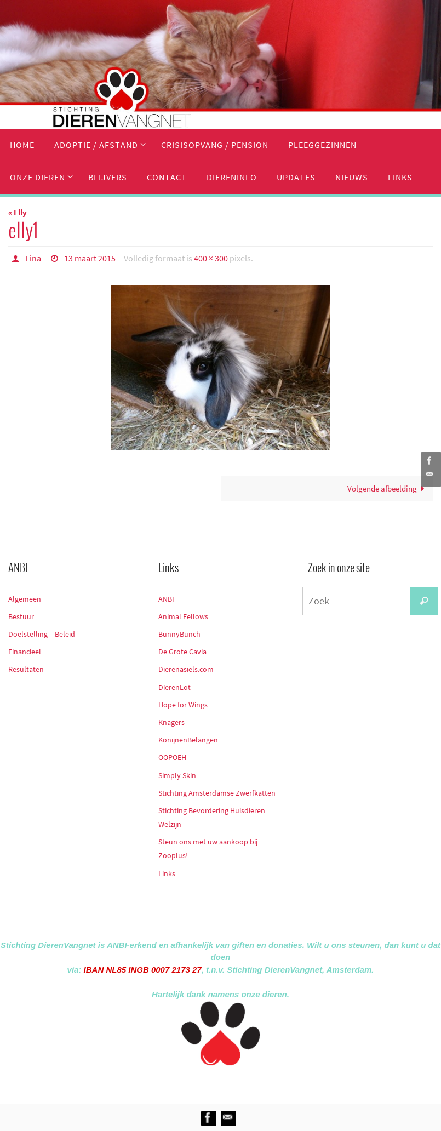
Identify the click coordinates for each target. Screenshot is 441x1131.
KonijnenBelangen (188, 740)
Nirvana (235, 1082)
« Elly (17, 212)
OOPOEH (172, 757)
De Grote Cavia (182, 651)
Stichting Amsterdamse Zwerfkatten (217, 793)
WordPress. (271, 1082)
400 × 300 (211, 258)
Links (166, 873)
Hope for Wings (183, 705)
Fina (33, 258)
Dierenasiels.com (186, 669)
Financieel (24, 651)
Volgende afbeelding (387, 488)
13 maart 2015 (90, 258)
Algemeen (24, 599)
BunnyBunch (179, 634)
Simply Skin (177, 775)
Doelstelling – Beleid (41, 634)
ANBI (166, 599)
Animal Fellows (183, 616)
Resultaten (26, 669)
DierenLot (174, 687)
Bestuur (21, 616)
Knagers (171, 722)
